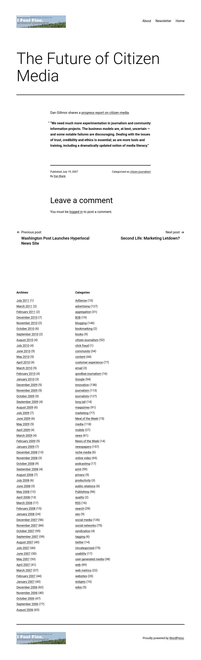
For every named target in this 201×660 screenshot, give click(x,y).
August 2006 (24, 609)
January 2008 (25, 514)
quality (79, 497)
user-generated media (89, 559)
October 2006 (25, 598)
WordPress (176, 638)
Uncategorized (84, 548)
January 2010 (25, 379)
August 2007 (24, 542)
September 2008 (27, 469)
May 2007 (22, 559)
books (79, 334)
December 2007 (26, 520)
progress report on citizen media (105, 113)
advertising (82, 306)
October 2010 (25, 328)
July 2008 (22, 480)
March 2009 (24, 435)
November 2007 (27, 525)
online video (83, 458)
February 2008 (25, 508)
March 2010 (24, 368)
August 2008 (24, 475)
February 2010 (25, 373)
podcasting (82, 463)
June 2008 (23, 486)
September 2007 (27, 536)
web (78, 564)
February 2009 (25, 441)
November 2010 (27, 323)
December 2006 (26, 587)
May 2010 (22, 356)
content (80, 356)
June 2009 (23, 418)
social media (83, 520)
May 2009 (22, 424)
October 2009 (25, 396)
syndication (82, 531)
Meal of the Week (86, 418)
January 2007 (25, 581)
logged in (76, 212)
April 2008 (23, 497)
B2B (78, 317)
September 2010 (27, 334)
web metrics (83, 570)
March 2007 (24, 570)
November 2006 (27, 593)
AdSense (81, 300)
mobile (79, 430)
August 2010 (24, 340)
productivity (83, 480)
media (79, 424)
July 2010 (22, 345)
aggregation (83, 312)
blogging (81, 323)
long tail (80, 401)
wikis (78, 587)
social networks (85, 525)
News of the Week (87, 441)
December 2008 (26, 452)
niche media (83, 452)
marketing (81, 413)
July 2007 (22, 548)
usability (80, 553)
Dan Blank (60, 176)
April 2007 (23, 564)
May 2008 (22, 491)
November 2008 (27, 458)
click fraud (82, 345)
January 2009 (25, 446)
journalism (82, 390)
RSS (78, 503)
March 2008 (24, 503)
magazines (82, 407)
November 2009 (27, 390)
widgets (80, 581)
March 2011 (24, 306)
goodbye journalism (88, 373)
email (79, 368)
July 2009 (22, 413)
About (146, 21)
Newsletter (163, 21)
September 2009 (27, 401)
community (82, 351)
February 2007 (25, 576)
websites (81, 576)
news (78, 435)
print (78, 469)
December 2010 (26, 317)
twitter (79, 542)
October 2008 (25, 463)
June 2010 (23, 351)
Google (80, 379)
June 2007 (23, 553)
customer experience (89, 362)
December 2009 (26, 385)
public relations (85, 486)
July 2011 (22, 300)
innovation (82, 385)
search (79, 508)
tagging (80, 536)
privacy (80, 475)
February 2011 (25, 312)
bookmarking (84, 328)
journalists (82, 396)
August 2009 (24, 407)
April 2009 (23, 430)
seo (77, 514)
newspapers (83, 446)
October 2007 (25, 531)
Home (180, 21)
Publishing (82, 491)
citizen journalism (140, 171)
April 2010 (23, 362)
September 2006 (27, 604)
